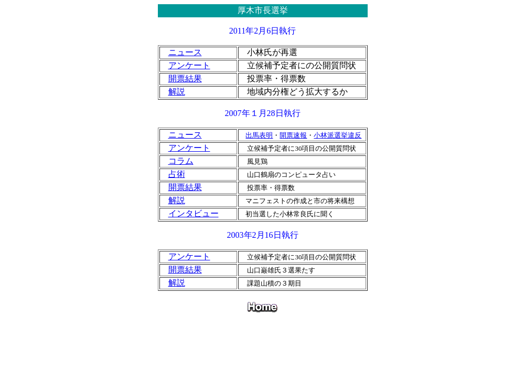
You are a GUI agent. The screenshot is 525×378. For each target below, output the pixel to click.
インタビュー (193, 213)
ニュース (185, 52)
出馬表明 (259, 135)
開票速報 (293, 135)
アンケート (189, 65)
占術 (176, 174)
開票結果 (185, 78)
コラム (181, 160)
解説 (176, 91)
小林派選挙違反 (337, 135)
